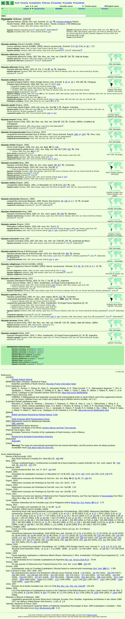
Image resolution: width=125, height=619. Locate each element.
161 (24, 538)
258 (62, 214)
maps (118, 64)
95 (29, 525)
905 (98, 577)
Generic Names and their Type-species (59, 428)
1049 (22, 579)
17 (38, 516)
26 (104, 549)
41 (108, 518)
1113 (75, 579)
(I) (58, 46)
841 (83, 577)
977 (77, 593)
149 (56, 147)
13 (55, 281)
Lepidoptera (36, 3)
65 (32, 535)
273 (47, 540)
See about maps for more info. (41, 448)
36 (87, 46)
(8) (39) (53, 149)
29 (13, 518)
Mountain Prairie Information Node (61, 384)
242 (82, 474)
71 (46, 522)
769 (67, 577)
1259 (96, 593)
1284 (50, 259)
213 (21, 465)
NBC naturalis (18, 423)
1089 (39, 579)
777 (61, 593)
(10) (56, 254)
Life (17, 3)
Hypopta (58, 8)
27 (57, 167)
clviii (58, 84)
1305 (120, 579)
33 (44, 518)
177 (43, 538)
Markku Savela (92, 615)
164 (118, 463)
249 (13, 575)
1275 (49, 32)
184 (56, 99)
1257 (85, 579)
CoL (30, 30)
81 (48, 535)
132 (72, 474)
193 (62, 538)
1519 (61, 48)
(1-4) (48, 88)
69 (96, 520)
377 (83, 575)
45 (29, 520)
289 (66, 540)
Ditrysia (46, 3)
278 (106, 474)
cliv (50, 470)
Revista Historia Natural (22, 379)
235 (66, 299)
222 (60, 297)
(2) (82, 71)
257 (59, 165)
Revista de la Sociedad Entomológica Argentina (32, 437)
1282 (49, 230)
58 (76, 46)
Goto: (43, 16)
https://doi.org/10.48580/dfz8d (75, 393)
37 (58, 226)
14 (52, 69)
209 (81, 538)
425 (114, 575)
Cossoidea (56, 3)
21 (65, 516)
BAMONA (13, 258)
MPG (67, 256)
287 (46, 498)
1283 (54, 86)
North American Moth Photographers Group (30, 419)
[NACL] (85, 30)
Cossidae (68, 3)
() (81, 8)
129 (98, 535)
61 (76, 478)
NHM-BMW (51, 30)
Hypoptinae (79, 3)
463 (57, 459)
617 (36, 577)
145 (118, 535)
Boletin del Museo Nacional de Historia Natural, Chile (35, 415)
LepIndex (24, 30)
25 (51, 22)
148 (86, 478)
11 (56, 507)
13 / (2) (47, 185)
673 (52, 577)
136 (66, 201)
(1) (108, 30)
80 (110, 522)
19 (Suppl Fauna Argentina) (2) (55, 283)
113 (81, 535)
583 (44, 593)
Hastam (26, 8)
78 (82, 266)
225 (100, 538)
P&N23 (16, 30)
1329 (26, 582)
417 (98, 575)
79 (78, 522)
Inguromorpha (39, 8)
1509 (115, 593)
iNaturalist (39, 30)
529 (21, 577)
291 (69, 149)
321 (104, 540)
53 (67, 525)
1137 (57, 579)
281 (36, 575)
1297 (102, 579)
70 (13, 522)
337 (13, 542)
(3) (45, 84)
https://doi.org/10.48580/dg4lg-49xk (93, 410)
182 (54, 113)
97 (63, 535)
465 (67, 254)
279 (27, 593)
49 (62, 201)
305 (85, 540)
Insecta (25, 3)
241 (119, 538)
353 (35, 542)
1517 (63, 270)
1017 (116, 577)
